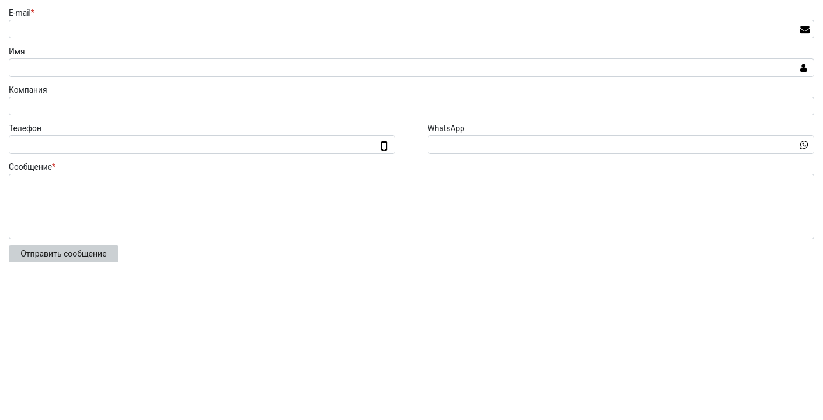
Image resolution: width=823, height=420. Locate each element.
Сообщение (33, 167)
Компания (28, 89)
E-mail (23, 13)
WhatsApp (446, 128)
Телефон (25, 128)
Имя (17, 51)
